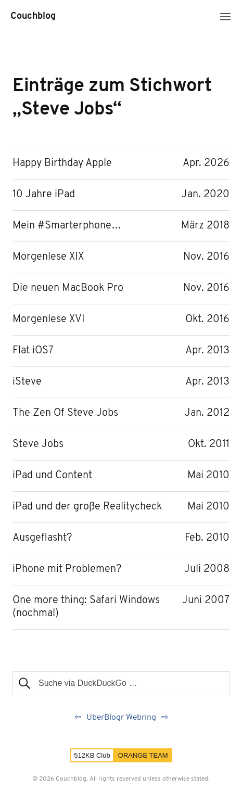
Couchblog (33, 16)
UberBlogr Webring (121, 717)
